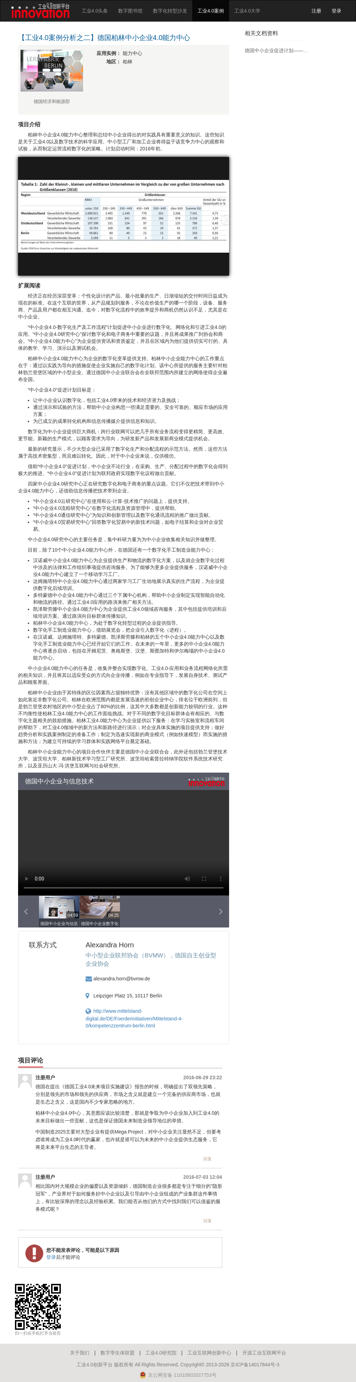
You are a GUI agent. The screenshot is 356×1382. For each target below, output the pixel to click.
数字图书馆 (130, 11)
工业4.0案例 (210, 11)
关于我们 (79, 1353)
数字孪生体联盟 (117, 1353)
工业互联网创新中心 (209, 1353)
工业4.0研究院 (160, 1353)
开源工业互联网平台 (264, 1353)
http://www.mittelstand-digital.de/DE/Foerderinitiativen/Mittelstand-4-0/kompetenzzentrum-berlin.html (134, 1018)
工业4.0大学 (247, 11)
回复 (207, 1158)
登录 (336, 11)
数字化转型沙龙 (170, 11)
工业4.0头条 (95, 11)
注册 (316, 11)
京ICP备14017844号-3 (254, 1364)
